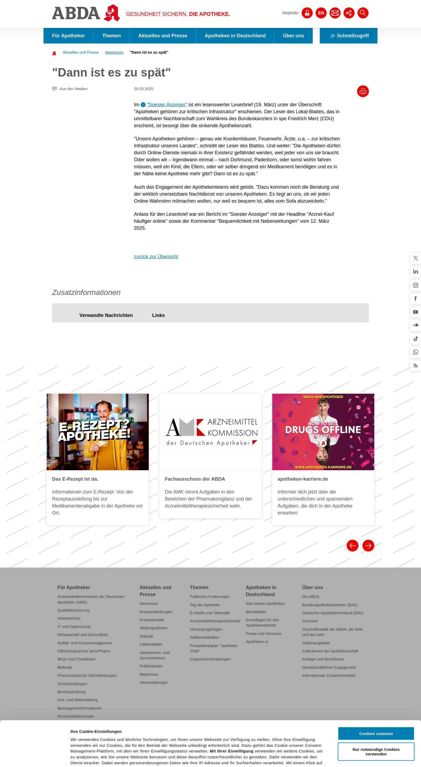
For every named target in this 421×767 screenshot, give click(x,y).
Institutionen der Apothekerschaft (330, 651)
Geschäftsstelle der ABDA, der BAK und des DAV (332, 632)
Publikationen (151, 666)
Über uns (293, 35)
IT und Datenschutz (74, 626)
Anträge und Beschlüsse (323, 659)
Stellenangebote (316, 643)
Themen (111, 35)
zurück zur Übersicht (156, 256)
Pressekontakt (152, 620)
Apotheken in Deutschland (235, 35)
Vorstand (309, 621)
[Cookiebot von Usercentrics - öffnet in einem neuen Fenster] (34, 757)
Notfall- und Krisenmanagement (84, 643)
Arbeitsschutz (69, 618)
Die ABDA (310, 596)
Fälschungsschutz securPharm (83, 651)
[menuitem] (79, 52)
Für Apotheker (68, 35)
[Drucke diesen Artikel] (363, 91)
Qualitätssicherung (73, 610)
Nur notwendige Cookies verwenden (376, 706)
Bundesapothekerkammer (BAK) (330, 605)
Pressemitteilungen (156, 612)
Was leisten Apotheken (265, 603)
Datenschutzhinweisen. (202, 741)
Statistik (146, 636)
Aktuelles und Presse (162, 35)
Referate (64, 667)
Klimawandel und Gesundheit (82, 635)
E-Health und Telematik (210, 613)
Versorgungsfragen (206, 629)
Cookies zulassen (376, 688)
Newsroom (114, 52)
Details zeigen (285, 756)
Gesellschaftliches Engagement (329, 667)
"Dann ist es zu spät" (149, 52)
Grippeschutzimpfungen (210, 659)
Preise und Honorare (264, 633)
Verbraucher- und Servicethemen (154, 655)
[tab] (106, 315)
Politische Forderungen (210, 596)
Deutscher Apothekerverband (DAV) (332, 613)
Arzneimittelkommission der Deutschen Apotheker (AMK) (90, 599)
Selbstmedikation (204, 637)
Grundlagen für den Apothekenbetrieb (262, 622)
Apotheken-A (257, 642)
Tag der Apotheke (205, 605)
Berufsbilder (256, 612)
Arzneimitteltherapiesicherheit (215, 621)
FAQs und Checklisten (76, 659)
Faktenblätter (151, 644)
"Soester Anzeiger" (167, 104)
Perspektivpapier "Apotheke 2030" (213, 648)
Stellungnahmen (154, 628)
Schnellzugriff (348, 35)
